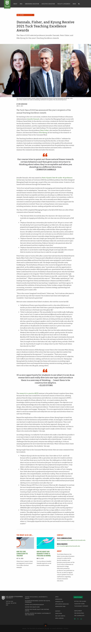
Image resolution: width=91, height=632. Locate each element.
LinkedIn (78, 619)
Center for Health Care (32, 607)
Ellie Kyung (43, 132)
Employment (78, 610)
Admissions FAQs (60, 606)
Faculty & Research (63, 4)
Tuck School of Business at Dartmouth (7, 4)
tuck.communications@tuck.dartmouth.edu (71, 540)
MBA (21, 4)
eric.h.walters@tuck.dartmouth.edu (68, 546)
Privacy (66, 628)
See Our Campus (60, 616)
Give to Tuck (78, 597)
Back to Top (45, 625)
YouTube (81, 619)
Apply (56, 596)
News (74, 4)
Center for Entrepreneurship (34, 604)
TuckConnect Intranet (81, 606)
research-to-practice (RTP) (28, 393)
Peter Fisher (44, 130)
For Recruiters (79, 613)
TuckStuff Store (79, 603)
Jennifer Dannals (33, 119)
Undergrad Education (32, 4)
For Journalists (79, 615)
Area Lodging (59, 618)
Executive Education (48, 4)
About (15, 4)
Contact (57, 611)
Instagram (74, 619)
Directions (58, 613)
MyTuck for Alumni (80, 601)
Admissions (58, 599)
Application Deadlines (62, 604)
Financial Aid (59, 601)
